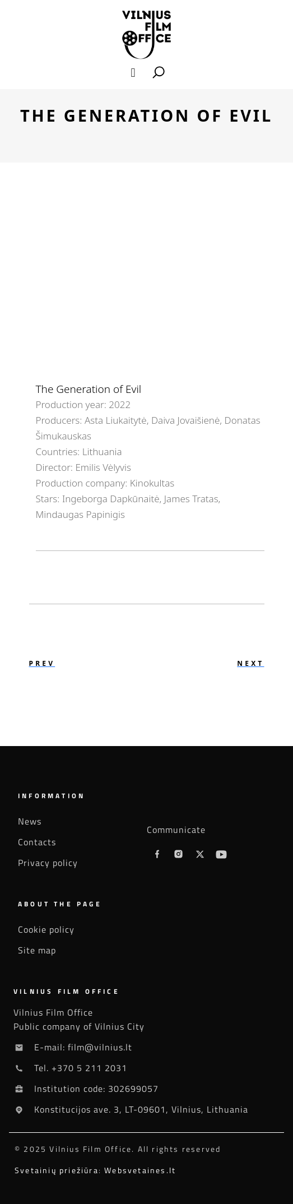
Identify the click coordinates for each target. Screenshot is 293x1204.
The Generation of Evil (89, 389)
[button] (133, 72)
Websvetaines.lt (140, 1170)
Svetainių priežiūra (57, 1170)
